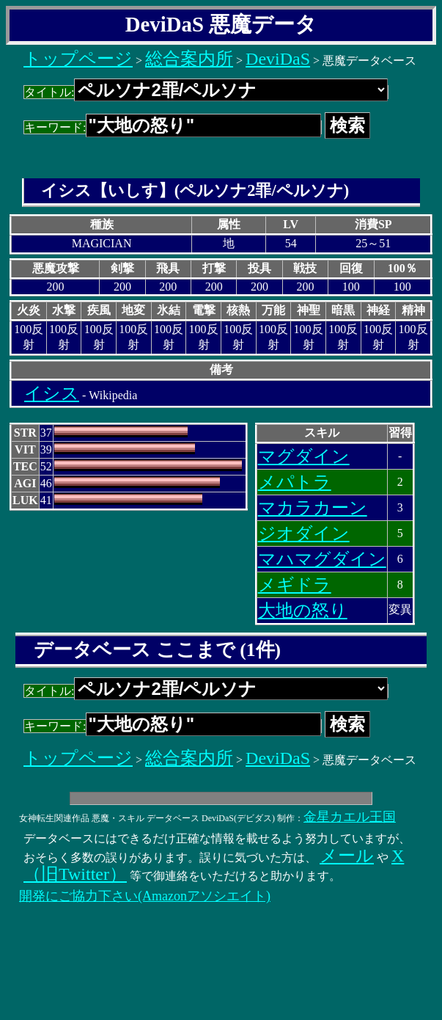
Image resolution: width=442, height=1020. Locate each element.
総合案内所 (189, 58)
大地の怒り (302, 610)
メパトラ (294, 482)
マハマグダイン (322, 559)
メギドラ (294, 584)
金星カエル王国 (349, 816)
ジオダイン (304, 533)
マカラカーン (312, 507)
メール (347, 855)
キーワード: (172, 127)
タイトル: (206, 92)
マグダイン (304, 456)
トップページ (78, 58)
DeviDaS (278, 58)
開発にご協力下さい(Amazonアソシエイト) (144, 896)
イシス (51, 393)
